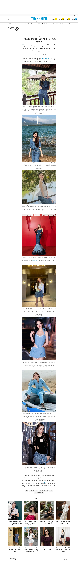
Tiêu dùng (62, 23)
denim (26, 490)
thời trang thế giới (39, 492)
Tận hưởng (33, 33)
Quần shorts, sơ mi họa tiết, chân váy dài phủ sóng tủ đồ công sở (63, 549)
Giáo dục (32, 23)
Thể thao (46, 23)
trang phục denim (46, 58)
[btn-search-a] (5, 19)
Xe (56, 23)
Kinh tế (17, 23)
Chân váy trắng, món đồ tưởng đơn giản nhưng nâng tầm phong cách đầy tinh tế (31, 549)
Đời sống (21, 23)
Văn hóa (39, 23)
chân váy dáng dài (35, 260)
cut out (51, 490)
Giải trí (42, 23)
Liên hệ (27, 15)
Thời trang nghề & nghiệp (25, 33)
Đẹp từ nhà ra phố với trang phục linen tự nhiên (63, 522)
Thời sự (10, 23)
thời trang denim (44, 482)
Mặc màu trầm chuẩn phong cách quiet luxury (47, 548)
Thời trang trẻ (67, 23)
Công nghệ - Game (51, 23)
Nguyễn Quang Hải (27, 44)
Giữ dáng (17, 33)
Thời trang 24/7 (11, 33)
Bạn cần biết (19, 15)
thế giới (26, 477)
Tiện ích (24, 15)
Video (59, 23)
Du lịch (36, 23)
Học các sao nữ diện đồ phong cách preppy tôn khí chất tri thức (15, 523)
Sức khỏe (25, 23)
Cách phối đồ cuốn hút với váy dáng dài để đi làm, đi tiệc (14, 549)
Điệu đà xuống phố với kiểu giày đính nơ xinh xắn (47, 522)
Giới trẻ (28, 23)
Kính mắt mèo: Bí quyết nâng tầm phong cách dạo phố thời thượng (31, 523)
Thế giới (14, 23)
